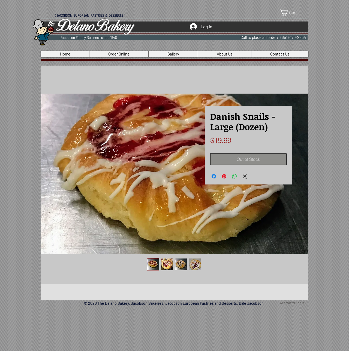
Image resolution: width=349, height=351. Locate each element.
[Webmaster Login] (291, 303)
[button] (292, 13)
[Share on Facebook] (213, 176)
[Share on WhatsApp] (234, 176)
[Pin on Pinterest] (224, 176)
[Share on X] (245, 176)
